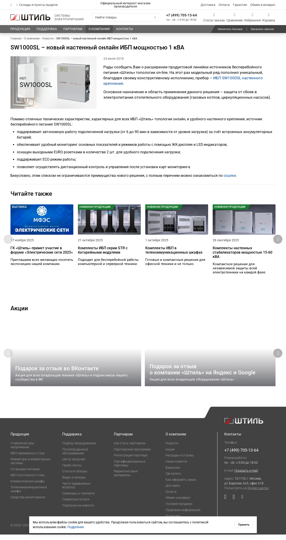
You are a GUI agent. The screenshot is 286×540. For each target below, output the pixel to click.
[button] (277, 242)
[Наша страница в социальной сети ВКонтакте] (234, 503)
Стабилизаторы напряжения (22, 451)
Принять (244, 524)
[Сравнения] (234, 17)
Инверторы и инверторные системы (30, 467)
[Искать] (155, 17)
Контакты (232, 440)
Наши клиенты (176, 467)
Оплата (224, 5)
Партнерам (123, 440)
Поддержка (72, 440)
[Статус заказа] (214, 17)
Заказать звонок (262, 29)
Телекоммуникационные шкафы (28, 495)
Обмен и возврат (263, 5)
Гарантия (240, 5)
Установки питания (25, 474)
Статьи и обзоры (74, 477)
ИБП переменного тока (27, 458)
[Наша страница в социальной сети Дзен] (240, 503)
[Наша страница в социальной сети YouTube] (227, 503)
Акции (170, 455)
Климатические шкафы (27, 487)
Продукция (19, 440)
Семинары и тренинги (78, 499)
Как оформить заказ (181, 485)
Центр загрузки (73, 465)
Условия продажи (179, 509)
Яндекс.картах (258, 494)
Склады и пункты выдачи (37, 5)
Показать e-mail (246, 476)
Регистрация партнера (131, 461)
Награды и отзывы (180, 461)
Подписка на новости (78, 511)
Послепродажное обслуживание (75, 456)
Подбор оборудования (79, 449)
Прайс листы (72, 471)
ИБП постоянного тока (27, 481)
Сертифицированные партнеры (129, 469)
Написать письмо (230, 29)
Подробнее (75, 527)
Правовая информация (183, 515)
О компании (176, 440)
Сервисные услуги (75, 505)
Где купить (173, 479)
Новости (172, 449)
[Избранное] (252, 17)
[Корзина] (269, 17)
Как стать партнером (129, 449)
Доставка (208, 5)
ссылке (230, 175)
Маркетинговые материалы (126, 479)
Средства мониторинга (27, 502)
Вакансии (173, 473)
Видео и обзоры (74, 483)
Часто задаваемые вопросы (76, 491)
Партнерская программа (132, 455)
